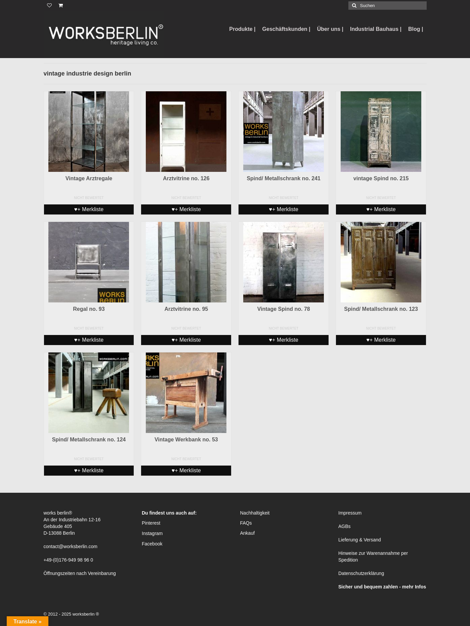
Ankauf (247, 533)
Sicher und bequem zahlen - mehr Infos (382, 586)
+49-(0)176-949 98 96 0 (68, 560)
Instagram (152, 533)
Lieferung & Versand (359, 539)
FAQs (246, 523)
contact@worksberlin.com (71, 546)
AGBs (344, 526)
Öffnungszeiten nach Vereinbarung (80, 573)
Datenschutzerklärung (361, 573)
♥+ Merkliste (88, 209)
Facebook (152, 543)
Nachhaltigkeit (255, 513)
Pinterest (151, 523)
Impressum (349, 513)
